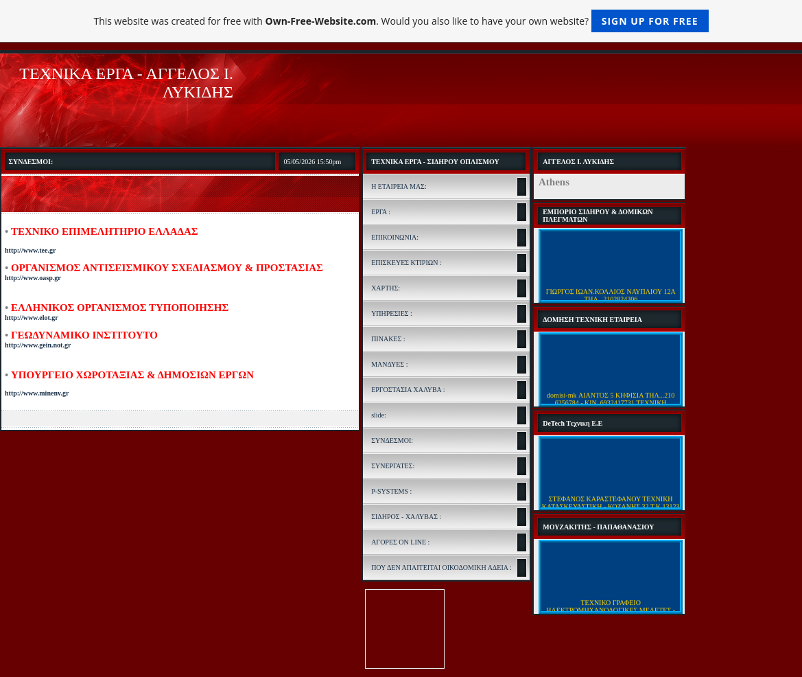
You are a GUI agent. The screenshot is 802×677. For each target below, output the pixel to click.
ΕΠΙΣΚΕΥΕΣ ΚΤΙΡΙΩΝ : (406, 262)
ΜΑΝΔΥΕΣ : (389, 364)
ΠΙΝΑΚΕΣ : (388, 339)
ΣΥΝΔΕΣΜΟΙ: (392, 440)
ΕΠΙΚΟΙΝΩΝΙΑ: (394, 237)
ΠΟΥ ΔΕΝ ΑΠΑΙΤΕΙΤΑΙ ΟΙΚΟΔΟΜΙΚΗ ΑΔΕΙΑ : (441, 567)
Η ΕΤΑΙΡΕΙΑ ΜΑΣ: (399, 186)
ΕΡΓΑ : (380, 212)
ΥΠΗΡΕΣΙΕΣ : (391, 313)
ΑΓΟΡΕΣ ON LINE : (400, 542)
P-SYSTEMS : (391, 491)
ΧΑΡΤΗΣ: (385, 288)
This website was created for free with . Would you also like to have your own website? (400, 21)
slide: (378, 415)
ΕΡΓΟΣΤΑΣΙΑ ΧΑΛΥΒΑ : (408, 389)
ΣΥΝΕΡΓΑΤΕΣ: (392, 466)
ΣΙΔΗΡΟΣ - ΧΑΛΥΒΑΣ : (406, 516)
